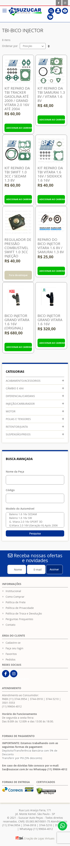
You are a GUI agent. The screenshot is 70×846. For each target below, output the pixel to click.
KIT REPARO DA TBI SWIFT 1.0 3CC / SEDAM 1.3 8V (17, 174)
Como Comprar (15, 596)
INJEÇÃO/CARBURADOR (20, 403)
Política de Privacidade (20, 608)
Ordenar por (10, 46)
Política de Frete (16, 602)
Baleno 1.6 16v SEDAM (34, 514)
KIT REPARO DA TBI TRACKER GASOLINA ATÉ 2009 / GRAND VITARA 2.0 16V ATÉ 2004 (17, 98)
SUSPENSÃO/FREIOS (18, 434)
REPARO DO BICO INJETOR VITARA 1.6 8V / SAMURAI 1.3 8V (51, 245)
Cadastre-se (13, 642)
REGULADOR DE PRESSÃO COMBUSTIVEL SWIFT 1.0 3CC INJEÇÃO (17, 247)
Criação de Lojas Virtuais (35, 838)
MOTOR (10, 411)
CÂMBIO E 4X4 (15, 388)
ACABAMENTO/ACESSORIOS (23, 380)
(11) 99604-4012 (12, 706)
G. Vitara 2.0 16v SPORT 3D (34, 522)
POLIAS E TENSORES (18, 419)
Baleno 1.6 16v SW (34, 518)
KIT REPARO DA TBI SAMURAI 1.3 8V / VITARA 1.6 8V (51, 94)
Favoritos (11, 654)
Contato (10, 624)
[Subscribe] (54, 569)
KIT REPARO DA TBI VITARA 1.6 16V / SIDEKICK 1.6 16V (50, 174)
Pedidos (10, 659)
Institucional (13, 591)
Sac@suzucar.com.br (15, 769)
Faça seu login (14, 648)
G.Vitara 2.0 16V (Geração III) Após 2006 (34, 525)
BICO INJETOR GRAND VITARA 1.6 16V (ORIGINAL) (16, 321)
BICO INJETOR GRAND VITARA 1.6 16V (50, 319)
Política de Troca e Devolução (24, 613)
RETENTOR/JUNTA (17, 426)
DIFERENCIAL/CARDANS (20, 396)
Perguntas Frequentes (19, 619)
